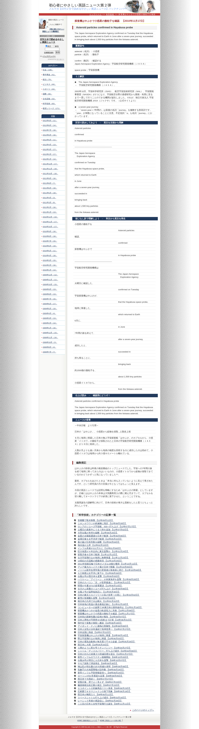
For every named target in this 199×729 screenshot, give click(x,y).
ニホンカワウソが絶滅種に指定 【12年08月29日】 (102, 523)
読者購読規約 (48, 52)
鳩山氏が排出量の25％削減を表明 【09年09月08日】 (103, 666)
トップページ (95, 14)
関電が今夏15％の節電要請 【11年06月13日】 (100, 586)
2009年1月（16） (50, 328)
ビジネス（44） (49, 84)
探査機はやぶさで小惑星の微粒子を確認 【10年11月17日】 (106, 614)
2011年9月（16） (50, 178)
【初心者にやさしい (56, 29)
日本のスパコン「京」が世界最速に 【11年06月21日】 (104, 582)
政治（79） (47, 79)
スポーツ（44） (49, 89)
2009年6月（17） (50, 304)
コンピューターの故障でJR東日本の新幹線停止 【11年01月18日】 (110, 607)
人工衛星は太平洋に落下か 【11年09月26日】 (100, 573)
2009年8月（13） (50, 294)
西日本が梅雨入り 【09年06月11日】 (96, 694)
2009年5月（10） (50, 309)
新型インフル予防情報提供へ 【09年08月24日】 (101, 673)
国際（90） (47, 94)
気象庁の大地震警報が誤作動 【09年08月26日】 (101, 669)
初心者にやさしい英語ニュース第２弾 (80, 5)
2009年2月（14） (50, 323)
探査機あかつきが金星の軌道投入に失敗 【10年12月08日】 (106, 610)
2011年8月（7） (49, 183)
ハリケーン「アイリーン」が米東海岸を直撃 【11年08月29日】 (109, 579)
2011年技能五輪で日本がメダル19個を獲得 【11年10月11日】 (108, 564)
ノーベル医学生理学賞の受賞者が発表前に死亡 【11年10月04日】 (110, 570)
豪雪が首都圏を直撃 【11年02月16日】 (97, 598)
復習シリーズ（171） (52, 108)
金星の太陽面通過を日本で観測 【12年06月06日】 (102, 536)
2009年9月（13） (50, 289)
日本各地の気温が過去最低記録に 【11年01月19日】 (103, 604)
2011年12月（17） (50, 164)
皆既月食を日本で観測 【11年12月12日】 (98, 554)
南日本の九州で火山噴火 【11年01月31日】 (99, 601)
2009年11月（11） (50, 280)
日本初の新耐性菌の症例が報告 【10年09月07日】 (102, 617)
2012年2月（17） (50, 154)
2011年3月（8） (49, 202)
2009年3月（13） (50, 318)
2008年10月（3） (50, 342)
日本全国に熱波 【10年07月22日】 (94, 632)
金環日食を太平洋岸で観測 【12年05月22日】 (100, 539)
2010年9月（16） (50, 231)
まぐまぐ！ (60, 59)
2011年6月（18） (50, 188)
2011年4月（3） (49, 198)
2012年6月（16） (50, 135)
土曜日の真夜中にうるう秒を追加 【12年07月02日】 (103, 530)
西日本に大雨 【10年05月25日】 (93, 645)
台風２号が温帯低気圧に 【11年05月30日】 (99, 592)
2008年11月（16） (50, 337)
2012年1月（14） (50, 159)
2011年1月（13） (50, 212)
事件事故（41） (49, 75)
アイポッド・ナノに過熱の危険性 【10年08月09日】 (103, 626)
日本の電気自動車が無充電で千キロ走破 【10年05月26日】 (106, 641)
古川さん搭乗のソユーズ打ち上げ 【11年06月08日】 (103, 589)
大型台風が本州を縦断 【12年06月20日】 (98, 533)
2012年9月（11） (50, 120)
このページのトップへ (143, 710)
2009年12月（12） (50, 275)
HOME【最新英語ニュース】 (87, 720)
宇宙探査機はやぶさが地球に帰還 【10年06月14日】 (103, 635)
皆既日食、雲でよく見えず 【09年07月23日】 (100, 682)
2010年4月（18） (50, 255)
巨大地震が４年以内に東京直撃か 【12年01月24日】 (103, 551)
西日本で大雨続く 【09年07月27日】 (96, 679)
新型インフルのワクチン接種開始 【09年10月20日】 (103, 657)
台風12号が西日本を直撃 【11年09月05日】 (99, 576)
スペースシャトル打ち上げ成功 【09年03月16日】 (102, 697)
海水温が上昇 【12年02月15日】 (93, 545)
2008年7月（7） (49, 352)
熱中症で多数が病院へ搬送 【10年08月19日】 (100, 623)
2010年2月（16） (50, 265)
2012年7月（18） (50, 130)
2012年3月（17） (50, 149)
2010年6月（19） (50, 246)
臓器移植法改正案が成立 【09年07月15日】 (99, 685)
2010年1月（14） (50, 270)
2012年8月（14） (50, 125)
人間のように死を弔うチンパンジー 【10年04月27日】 (104, 648)
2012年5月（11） (50, 140)
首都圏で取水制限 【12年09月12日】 (96, 520)
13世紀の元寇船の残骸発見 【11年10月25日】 (100, 561)
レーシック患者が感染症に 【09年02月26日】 (100, 701)
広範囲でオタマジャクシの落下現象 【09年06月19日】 (104, 691)
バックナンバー (49, 56)
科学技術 (110, 14)
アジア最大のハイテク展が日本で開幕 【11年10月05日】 (105, 567)
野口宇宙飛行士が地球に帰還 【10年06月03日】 (101, 638)
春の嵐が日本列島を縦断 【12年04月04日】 (99, 542)
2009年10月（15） (50, 284)
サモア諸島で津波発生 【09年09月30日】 (98, 663)
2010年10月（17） (50, 227)
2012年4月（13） (50, 145)
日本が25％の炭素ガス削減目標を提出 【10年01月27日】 (105, 654)
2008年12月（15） (50, 333)
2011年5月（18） (50, 193)
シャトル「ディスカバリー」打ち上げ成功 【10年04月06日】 (108, 651)
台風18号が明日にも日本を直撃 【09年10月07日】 (102, 660)
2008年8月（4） (49, 347)
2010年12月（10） (50, 217)
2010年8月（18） (50, 236)
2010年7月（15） (50, 241)
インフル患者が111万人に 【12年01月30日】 (100, 548)
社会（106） (48, 70)
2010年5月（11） (50, 251)
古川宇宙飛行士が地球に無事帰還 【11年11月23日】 (103, 558)
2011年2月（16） (50, 207)
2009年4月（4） (49, 313)
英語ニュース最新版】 (50, 31)
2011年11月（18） (50, 169)
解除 (56, 46)
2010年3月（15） (50, 260)
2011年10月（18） (50, 174)
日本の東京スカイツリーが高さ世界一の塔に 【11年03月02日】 (109, 595)
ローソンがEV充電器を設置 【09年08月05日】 (100, 676)
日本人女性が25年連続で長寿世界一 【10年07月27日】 (104, 629)
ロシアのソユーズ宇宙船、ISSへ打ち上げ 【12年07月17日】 (107, 526)
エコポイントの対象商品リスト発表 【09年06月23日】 (104, 688)
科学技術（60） (49, 104)
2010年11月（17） (50, 222)
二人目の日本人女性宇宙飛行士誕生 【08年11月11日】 (104, 704)
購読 (48, 46)
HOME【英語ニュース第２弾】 (111, 720)
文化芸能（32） (49, 99)
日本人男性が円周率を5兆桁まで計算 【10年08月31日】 (105, 620)
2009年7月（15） (50, 299)
